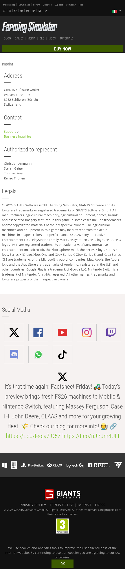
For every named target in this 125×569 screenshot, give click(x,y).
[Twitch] (34, 11)
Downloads (24, 4)
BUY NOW (62, 49)
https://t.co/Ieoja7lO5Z (33, 436)
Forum (36, 4)
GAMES (19, 38)
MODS (52, 38)
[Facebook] (15, 11)
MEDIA (31, 38)
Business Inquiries (17, 136)
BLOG (7, 38)
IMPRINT (84, 505)
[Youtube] (22, 11)
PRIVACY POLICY (33, 505)
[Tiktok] (46, 11)
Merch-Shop (9, 4)
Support (59, 4)
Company (71, 4)
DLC (41, 38)
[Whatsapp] (4, 11)
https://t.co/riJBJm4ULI (90, 436)
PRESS (100, 505)
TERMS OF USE (62, 505)
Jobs (81, 4)
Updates (47, 4)
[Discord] (40, 11)
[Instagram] (27, 11)
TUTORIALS (67, 38)
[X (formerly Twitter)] (10, 10)
